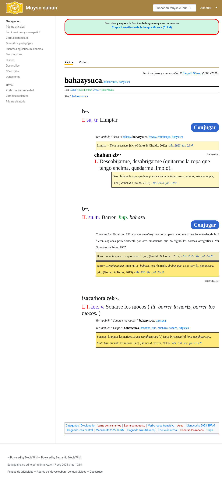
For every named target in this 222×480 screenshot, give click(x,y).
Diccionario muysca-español (23, 32)
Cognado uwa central (80, 430)
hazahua (145, 328)
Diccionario (87, 425)
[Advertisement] (27, 165)
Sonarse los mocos (192, 430)
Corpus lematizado (17, 38)
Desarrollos (13, 65)
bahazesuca (110, 81)
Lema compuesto (134, 425)
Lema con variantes (109, 425)
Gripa (209, 430)
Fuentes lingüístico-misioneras (24, 49)
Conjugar (205, 127)
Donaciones (13, 76)
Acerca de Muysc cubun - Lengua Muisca (61, 471)
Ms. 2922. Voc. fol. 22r (196, 256)
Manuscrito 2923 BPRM (200, 425)
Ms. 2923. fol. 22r (180, 145)
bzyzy (152, 136)
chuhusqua (163, 136)
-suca (85, 96)
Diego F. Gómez (192, 73)
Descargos (96, 471)
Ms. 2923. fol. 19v (164, 183)
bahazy (76, 96)
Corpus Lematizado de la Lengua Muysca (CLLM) (142, 27)
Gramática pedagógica (19, 43)
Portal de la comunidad (20, 90)
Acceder (205, 8)
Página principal (15, 26)
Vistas (82, 62)
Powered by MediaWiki (24, 457)
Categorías (72, 425)
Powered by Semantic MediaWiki (61, 457)
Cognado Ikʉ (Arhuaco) (141, 430)
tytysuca (161, 320)
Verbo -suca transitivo (161, 425)
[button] (212, 281)
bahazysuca (139, 136)
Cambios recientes (17, 96)
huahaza (163, 328)
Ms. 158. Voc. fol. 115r (185, 343)
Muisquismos (14, 54)
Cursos (10, 60)
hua (154, 328)
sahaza (173, 328)
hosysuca (177, 136)
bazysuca (124, 81)
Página (69, 62)
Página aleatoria (16, 101)
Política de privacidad (20, 471)
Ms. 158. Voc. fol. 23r (148, 272)
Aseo (180, 425)
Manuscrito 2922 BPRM (110, 430)
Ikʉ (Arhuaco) (211, 281)
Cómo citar (12, 71)
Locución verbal (168, 430)
